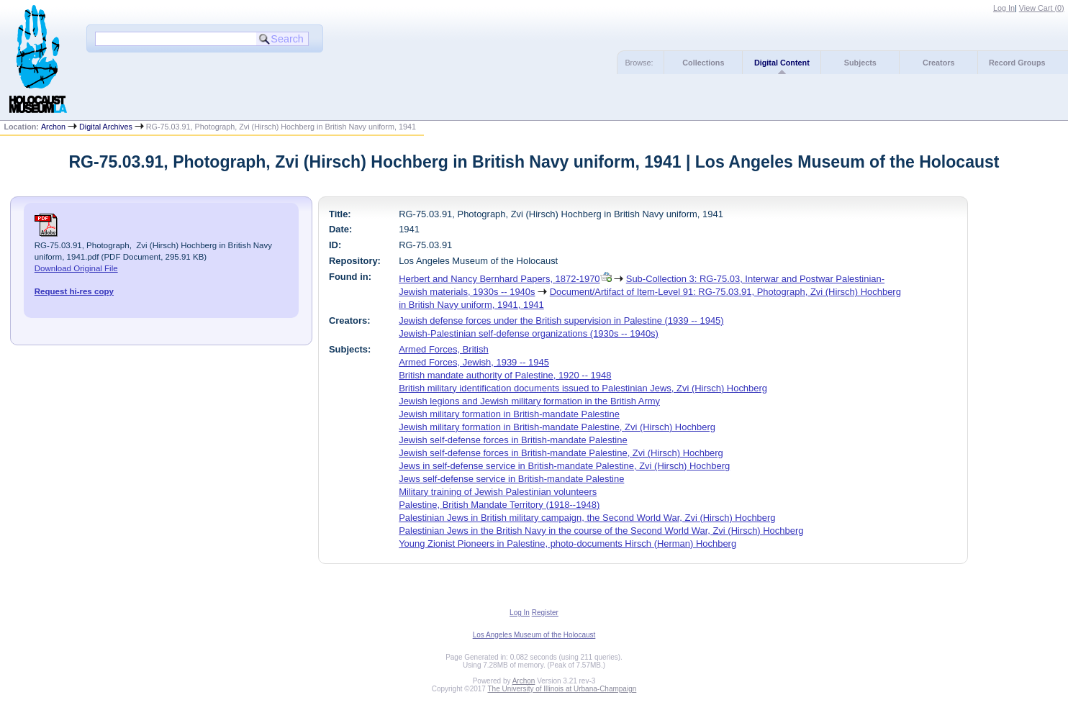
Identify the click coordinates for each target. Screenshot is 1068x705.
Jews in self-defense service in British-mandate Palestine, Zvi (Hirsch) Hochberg (564, 465)
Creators (938, 62)
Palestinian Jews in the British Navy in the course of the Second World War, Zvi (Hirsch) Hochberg (601, 530)
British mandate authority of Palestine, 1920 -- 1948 (505, 375)
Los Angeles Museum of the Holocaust (534, 635)
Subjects (860, 62)
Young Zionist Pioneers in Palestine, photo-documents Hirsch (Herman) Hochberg (567, 543)
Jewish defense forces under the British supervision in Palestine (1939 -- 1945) (561, 320)
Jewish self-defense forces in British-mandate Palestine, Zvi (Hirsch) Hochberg (561, 452)
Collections (703, 62)
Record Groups (1017, 62)
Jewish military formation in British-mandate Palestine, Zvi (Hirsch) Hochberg (557, 427)
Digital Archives (105, 126)
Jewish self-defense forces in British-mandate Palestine (513, 440)
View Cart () (1041, 8)
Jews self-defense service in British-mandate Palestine (511, 478)
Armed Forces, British (444, 349)
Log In (1004, 8)
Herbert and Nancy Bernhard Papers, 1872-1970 (499, 278)
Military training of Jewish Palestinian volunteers (498, 491)
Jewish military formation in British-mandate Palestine (509, 414)
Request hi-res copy (74, 291)
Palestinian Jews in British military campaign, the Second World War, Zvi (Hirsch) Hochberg (587, 517)
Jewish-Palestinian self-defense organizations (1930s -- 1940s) (529, 333)
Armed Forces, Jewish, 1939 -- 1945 (474, 362)
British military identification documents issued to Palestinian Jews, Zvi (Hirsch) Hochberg (583, 388)
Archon (53, 126)
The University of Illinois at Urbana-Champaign (562, 689)
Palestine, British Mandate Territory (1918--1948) (499, 504)
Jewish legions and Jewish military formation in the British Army (529, 401)
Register (545, 613)
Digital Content (782, 62)
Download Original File (76, 268)
